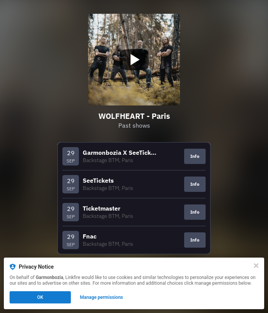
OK (40, 297)
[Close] (256, 265)
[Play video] (134, 59)
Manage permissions (101, 297)
